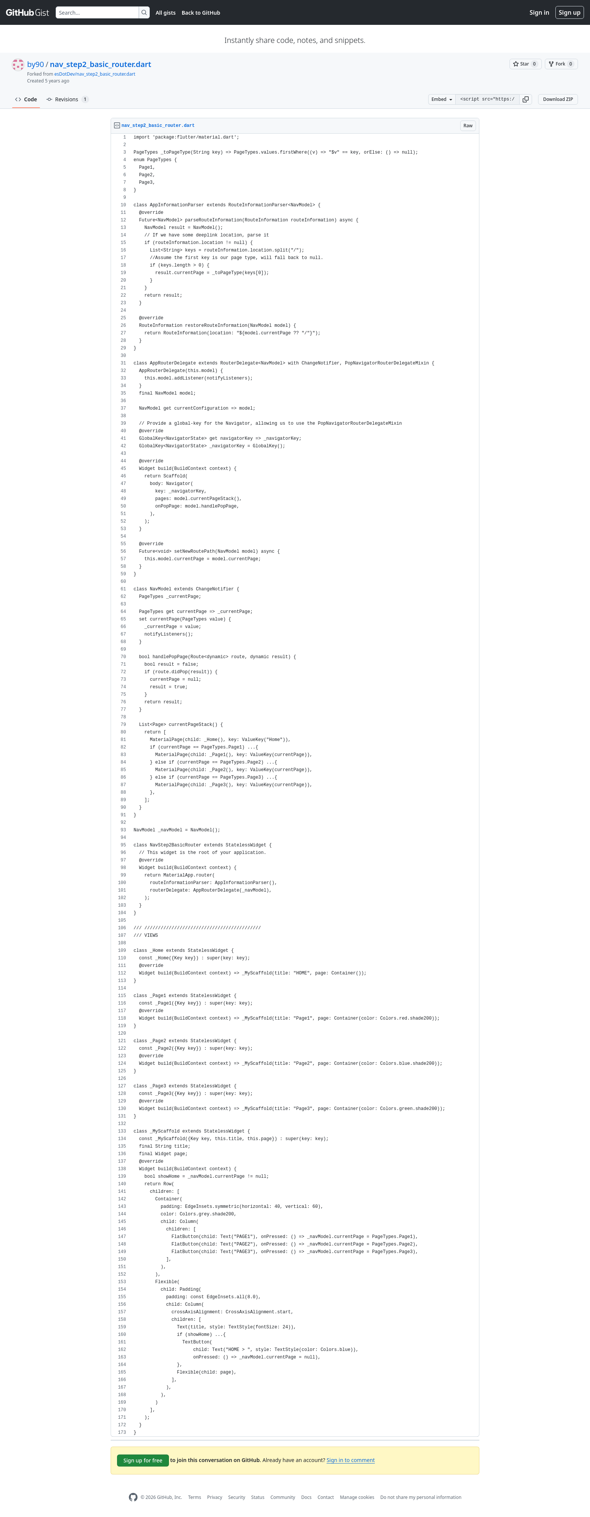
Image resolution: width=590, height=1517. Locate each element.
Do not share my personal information (421, 1497)
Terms (194, 1497)
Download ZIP (558, 99)
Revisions (67, 99)
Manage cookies (357, 1497)
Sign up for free (143, 1460)
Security (236, 1497)
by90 (35, 64)
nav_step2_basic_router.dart (100, 64)
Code (26, 99)
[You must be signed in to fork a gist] (561, 64)
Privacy (214, 1497)
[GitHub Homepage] (133, 1497)
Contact (326, 1497)
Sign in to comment (351, 1460)
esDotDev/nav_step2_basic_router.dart (95, 74)
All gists (166, 12)
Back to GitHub (201, 12)
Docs (306, 1497)
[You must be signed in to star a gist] (525, 64)
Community (283, 1497)
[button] (525, 99)
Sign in (539, 12)
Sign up (570, 12)
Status (258, 1497)
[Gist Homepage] (28, 12)
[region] (295, 785)
